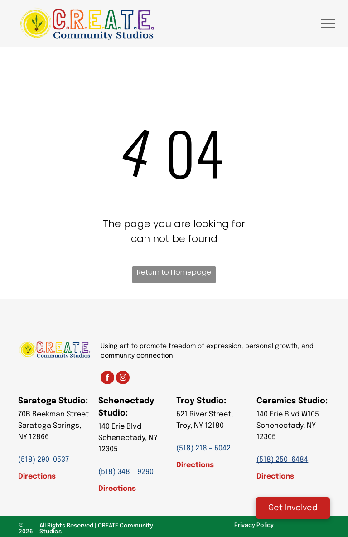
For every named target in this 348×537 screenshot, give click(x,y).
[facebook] (107, 379)
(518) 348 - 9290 (126, 472)
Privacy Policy (254, 525)
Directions (37, 476)
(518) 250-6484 (282, 460)
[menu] (328, 23)
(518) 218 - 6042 (203, 448)
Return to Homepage (174, 272)
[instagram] (123, 379)
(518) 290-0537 (43, 460)
